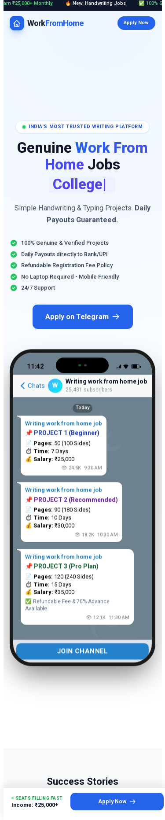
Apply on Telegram (82, 317)
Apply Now (136, 23)
